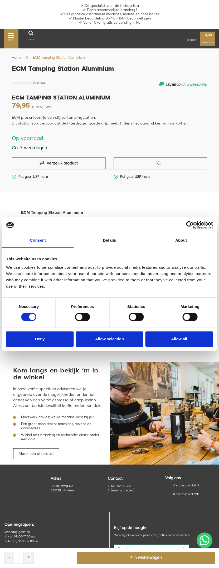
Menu (11, 36)
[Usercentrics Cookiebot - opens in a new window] (190, 225)
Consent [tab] (38, 240)
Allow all (179, 339)
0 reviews (39, 83)
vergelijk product (59, 163)
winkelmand (208, 38)
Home (16, 57)
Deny (40, 339)
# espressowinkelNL (186, 494)
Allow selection (109, 339)
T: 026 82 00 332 (119, 486)
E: (121, 490)
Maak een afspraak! (36, 454)
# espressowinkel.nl (186, 485)
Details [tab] (109, 240)
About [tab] (181, 240)
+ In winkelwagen (146, 558)
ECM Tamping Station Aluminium (59, 57)
